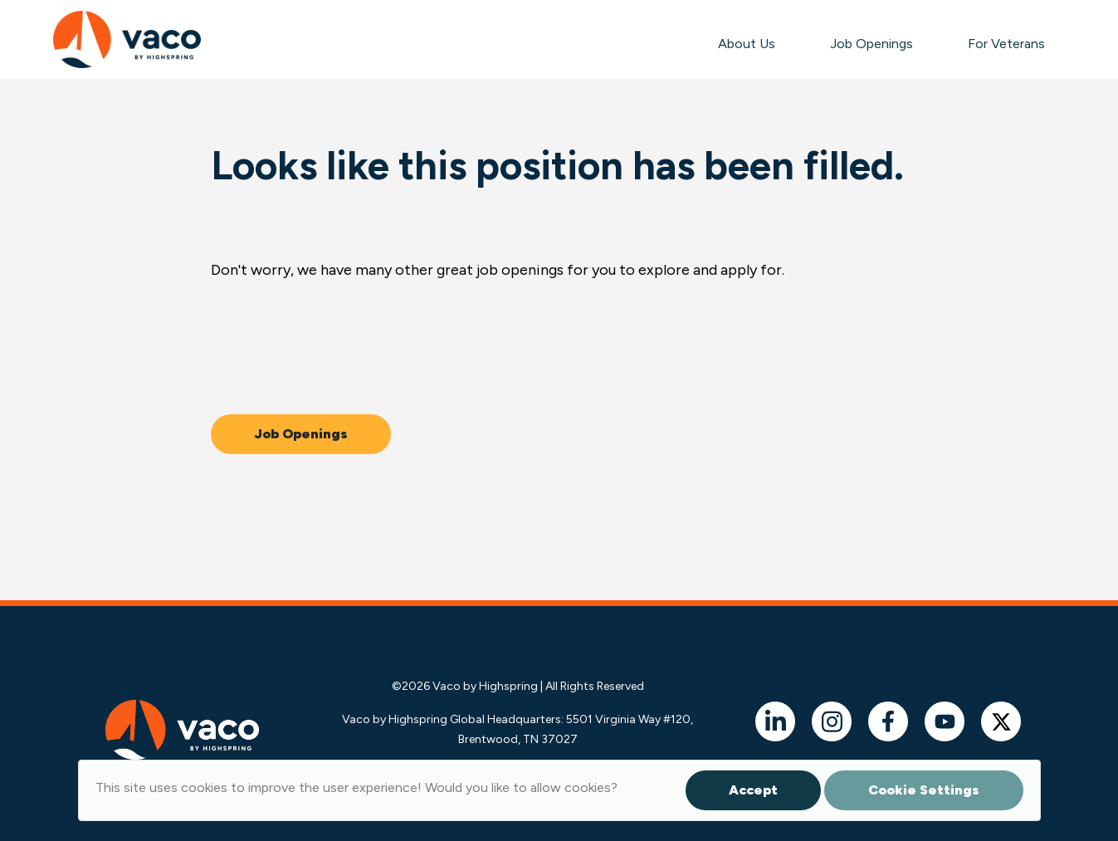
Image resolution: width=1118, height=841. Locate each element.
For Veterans (1006, 43)
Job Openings (871, 43)
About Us (746, 43)
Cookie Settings (923, 790)
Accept (753, 790)
